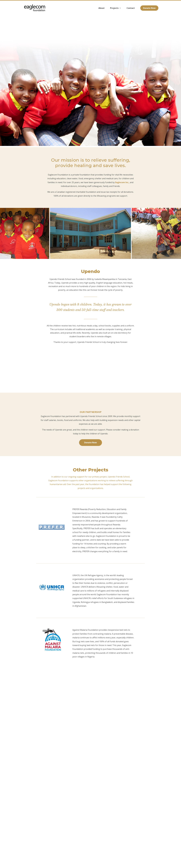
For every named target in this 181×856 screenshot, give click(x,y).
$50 (56, 718)
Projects (114, 11)
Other (125, 718)
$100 (72, 718)
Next (90, 728)
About (101, 11)
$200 (90, 718)
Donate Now (149, 11)
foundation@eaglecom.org (100, 837)
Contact (131, 11)
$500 (107, 718)
